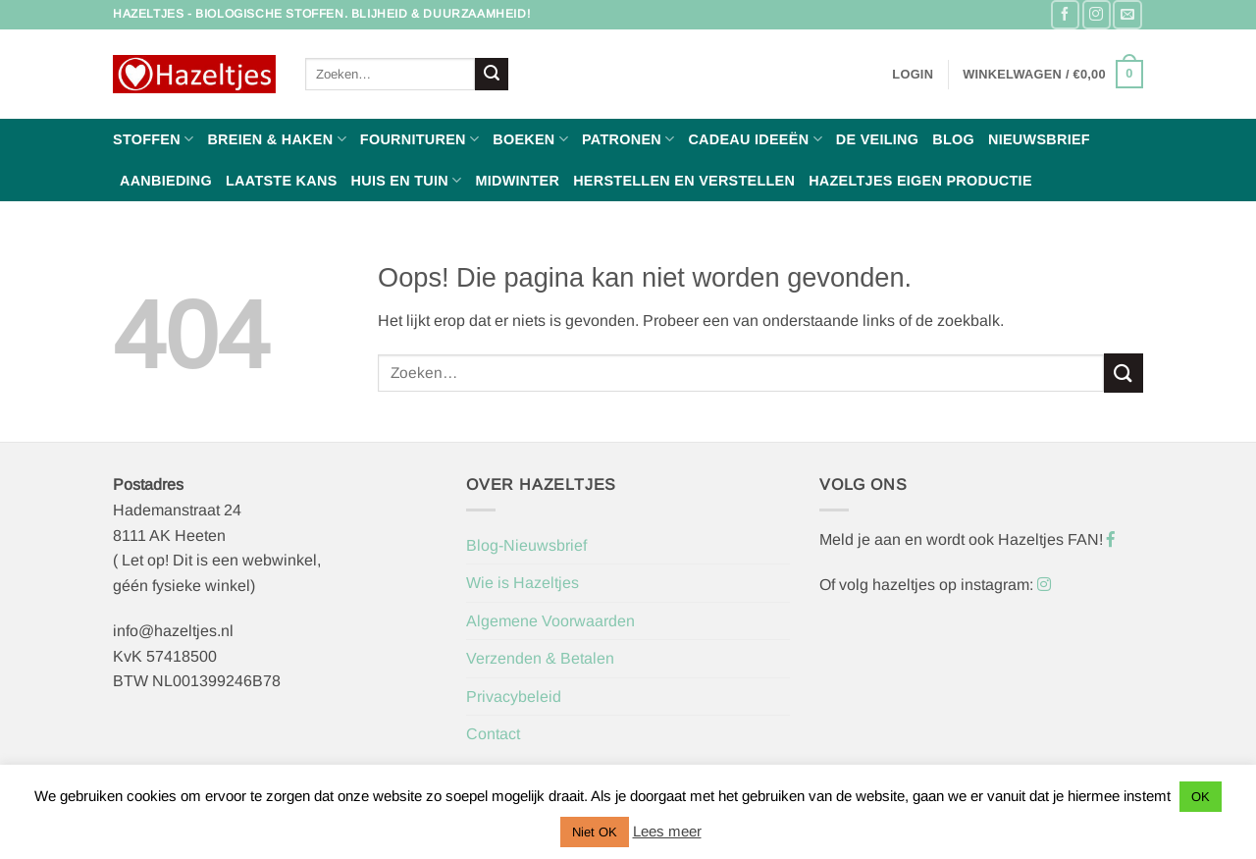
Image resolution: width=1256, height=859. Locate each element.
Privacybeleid (513, 696)
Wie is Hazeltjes (522, 582)
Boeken (530, 139)
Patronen (628, 139)
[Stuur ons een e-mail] (1127, 14)
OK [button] (1200, 796)
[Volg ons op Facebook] (1065, 14)
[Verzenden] (491, 74)
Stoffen (153, 139)
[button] (912, 74)
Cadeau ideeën (754, 139)
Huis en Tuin (406, 180)
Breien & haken (276, 139)
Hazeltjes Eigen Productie (920, 180)
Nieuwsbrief (1039, 139)
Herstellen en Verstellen (684, 180)
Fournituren (419, 139)
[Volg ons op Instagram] (1096, 14)
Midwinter (517, 180)
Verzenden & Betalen (540, 658)
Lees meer (667, 831)
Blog (953, 139)
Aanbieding (166, 180)
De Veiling (877, 139)
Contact (493, 733)
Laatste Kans (282, 180)
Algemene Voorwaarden (550, 621)
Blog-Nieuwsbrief (526, 545)
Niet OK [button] (594, 832)
